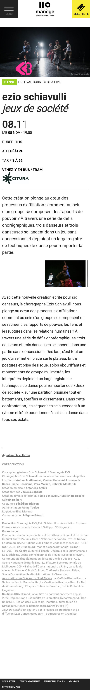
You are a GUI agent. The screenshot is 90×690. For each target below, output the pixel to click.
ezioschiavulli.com (16, 455)
